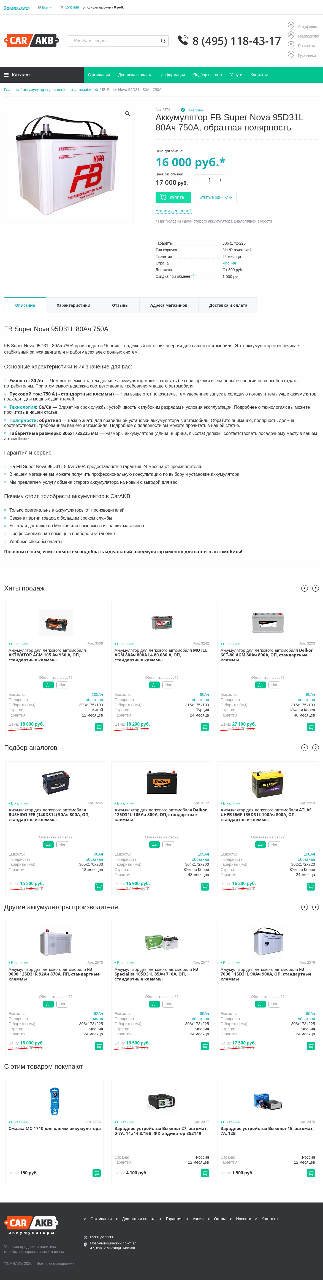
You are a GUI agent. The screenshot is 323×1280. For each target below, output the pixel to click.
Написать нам (278, 1237)
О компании (99, 75)
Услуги (236, 75)
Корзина (71, 7)
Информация (173, 75)
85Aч (204, 1013)
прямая (96, 1018)
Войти (46, 7)
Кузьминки (302, 55)
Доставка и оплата (135, 75)
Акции (198, 1219)
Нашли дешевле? (174, 211)
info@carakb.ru (293, 1231)
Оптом (220, 1219)
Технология (22, 407)
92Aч (98, 1013)
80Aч (204, 695)
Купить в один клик (215, 197)
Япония (229, 263)
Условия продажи (20, 1246)
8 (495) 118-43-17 (236, 40)
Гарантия (174, 1219)
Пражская (301, 45)
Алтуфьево (302, 26)
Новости (243, 1219)
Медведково (303, 36)
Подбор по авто (207, 75)
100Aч (309, 854)
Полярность (23, 420)
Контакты (259, 75)
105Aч (97, 695)
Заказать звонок (16, 7)
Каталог (17, 75)
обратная (94, 700)
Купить (177, 197)
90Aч (98, 854)
